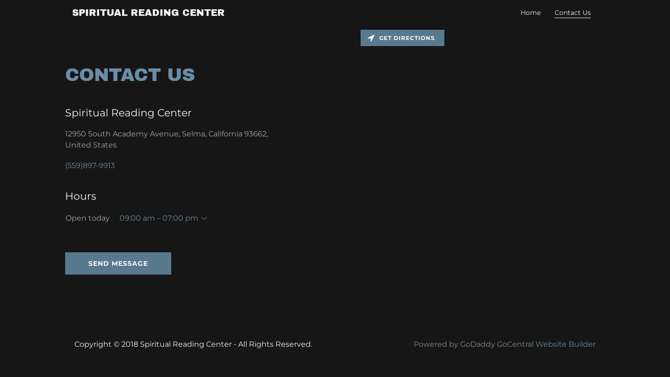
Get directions (401, 37)
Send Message (118, 263)
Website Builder (566, 344)
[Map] (502, 168)
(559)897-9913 (90, 165)
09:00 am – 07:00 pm (159, 218)
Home (531, 12)
